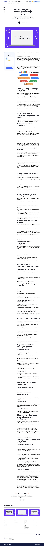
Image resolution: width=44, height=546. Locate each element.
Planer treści (5, 524)
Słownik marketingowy (35, 523)
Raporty (5, 526)
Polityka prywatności (9, 544)
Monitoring (5, 521)
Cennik (22, 1)
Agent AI (25, 522)
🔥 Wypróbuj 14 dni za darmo (36, 1)
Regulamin (5, 544)
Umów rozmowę (26, 528)
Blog (33, 520)
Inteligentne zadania (16, 522)
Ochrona (5, 523)
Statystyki (26, 521)
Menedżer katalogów (16, 521)
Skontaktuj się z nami (27, 527)
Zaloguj (30, 1)
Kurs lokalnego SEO (35, 521)
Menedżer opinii (5, 525)
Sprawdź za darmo (9, 68)
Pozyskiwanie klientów (27, 523)
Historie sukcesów (35, 522)
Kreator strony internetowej (17, 523)
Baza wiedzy (34, 524)
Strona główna (5, 3)
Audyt (4, 522)
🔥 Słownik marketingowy (10, 3)
